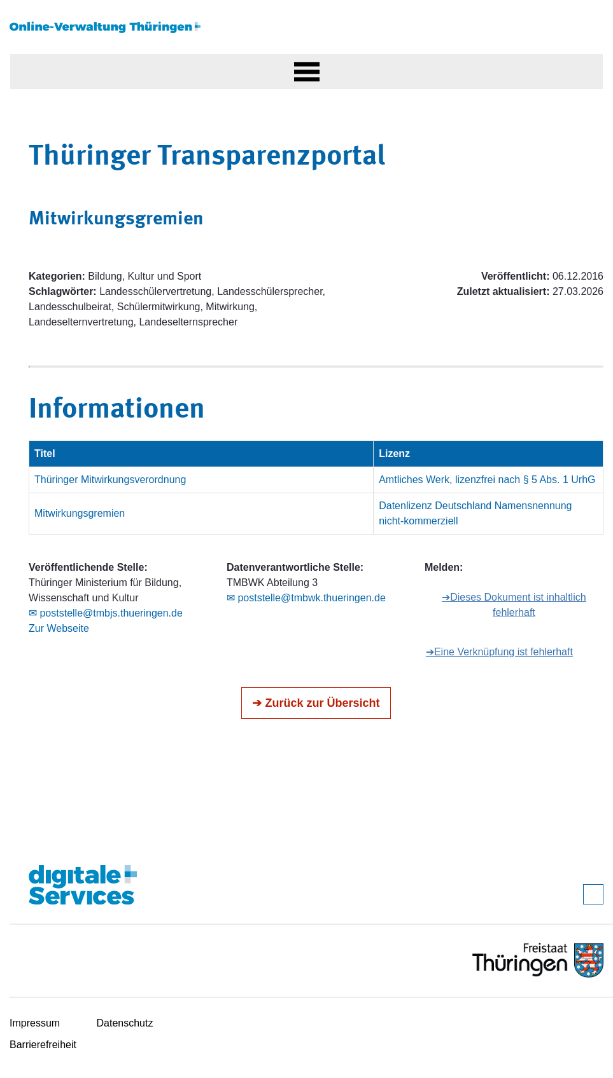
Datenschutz (125, 1023)
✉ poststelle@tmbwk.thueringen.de (306, 597)
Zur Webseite (59, 628)
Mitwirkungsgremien (79, 513)
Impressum (35, 1023)
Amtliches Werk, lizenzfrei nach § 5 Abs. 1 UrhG (487, 479)
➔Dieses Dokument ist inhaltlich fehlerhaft (514, 605)
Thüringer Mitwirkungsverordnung (110, 479)
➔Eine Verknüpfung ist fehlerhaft (499, 651)
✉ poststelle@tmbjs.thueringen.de (106, 613)
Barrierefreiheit (43, 1044)
